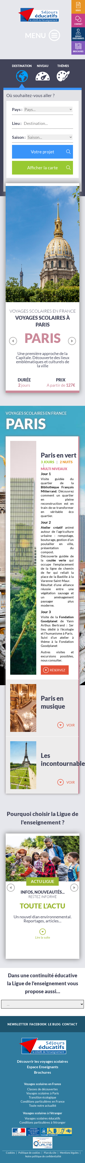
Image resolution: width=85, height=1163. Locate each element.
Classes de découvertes (42, 1089)
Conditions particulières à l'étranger (42, 1122)
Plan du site (50, 1152)
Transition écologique (42, 1097)
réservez (57, 670)
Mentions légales (69, 1152)
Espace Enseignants (42, 1067)
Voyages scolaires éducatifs (42, 1118)
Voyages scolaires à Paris (42, 1093)
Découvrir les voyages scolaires (42, 1061)
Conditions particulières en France (43, 1101)
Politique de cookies (29, 1152)
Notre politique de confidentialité (43, 1156)
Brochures (42, 1072)
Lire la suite (42, 937)
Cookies (10, 1152)
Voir (70, 725)
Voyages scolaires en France (42, 1084)
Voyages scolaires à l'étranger (42, 1113)
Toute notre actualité (42, 1105)
